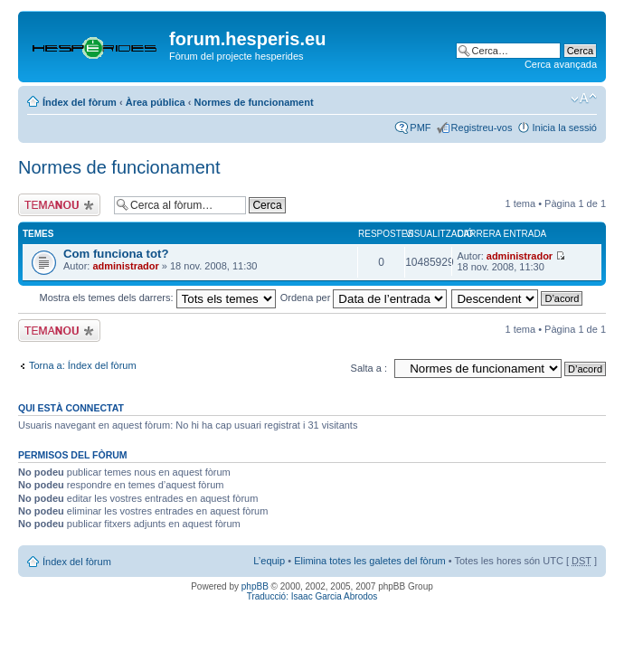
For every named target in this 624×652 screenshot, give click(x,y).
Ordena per (364, 297)
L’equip (269, 560)
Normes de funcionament (254, 102)
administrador (125, 265)
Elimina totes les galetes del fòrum (370, 560)
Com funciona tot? (115, 253)
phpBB (255, 586)
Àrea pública (155, 102)
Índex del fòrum (80, 102)
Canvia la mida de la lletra (584, 98)
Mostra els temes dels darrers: (158, 297)
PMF (420, 127)
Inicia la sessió (564, 127)
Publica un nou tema (61, 205)
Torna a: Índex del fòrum (83, 365)
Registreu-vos (482, 127)
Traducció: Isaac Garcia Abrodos (312, 596)
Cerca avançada (561, 64)
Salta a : (369, 368)
